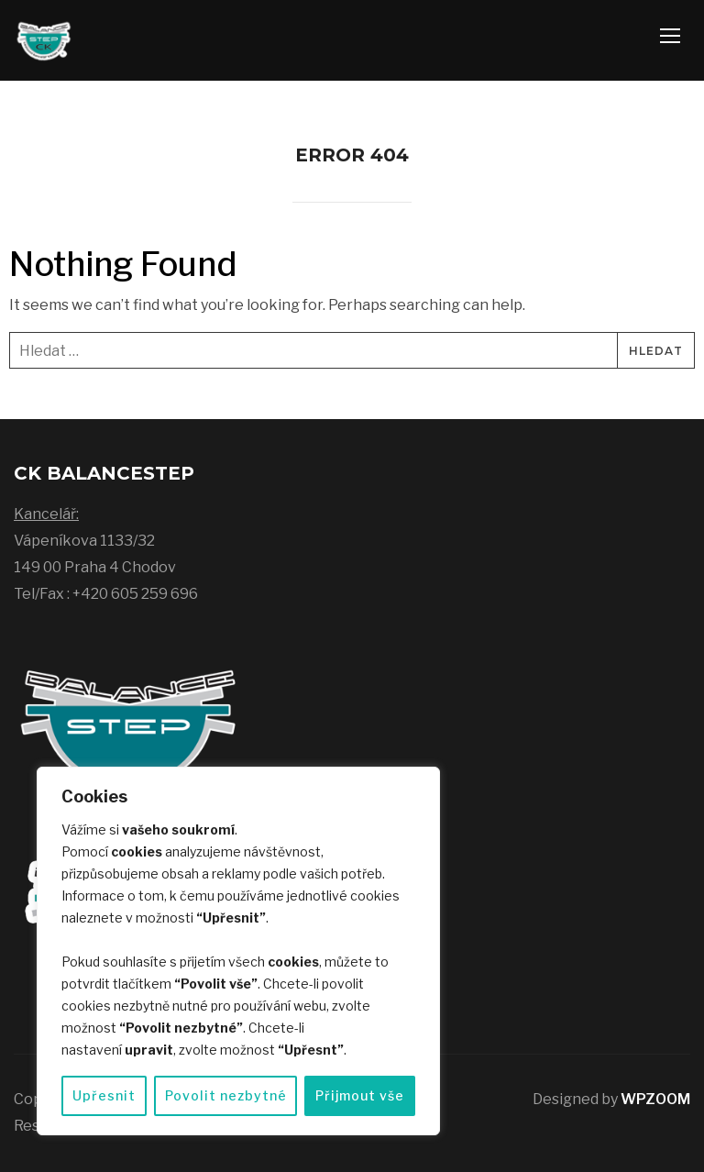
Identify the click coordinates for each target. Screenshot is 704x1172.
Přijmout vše (359, 1095)
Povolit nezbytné (226, 1095)
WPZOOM (655, 1099)
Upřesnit (104, 1095)
